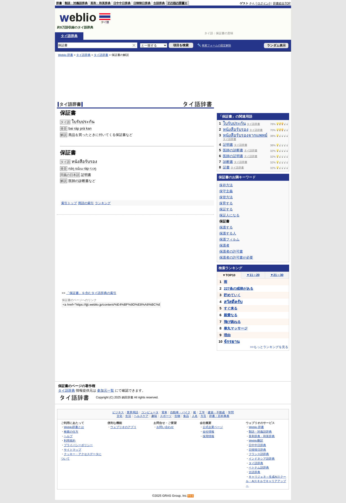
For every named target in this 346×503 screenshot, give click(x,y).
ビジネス (118, 412)
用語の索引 (86, 203)
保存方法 (226, 185)
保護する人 (227, 233)
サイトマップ (72, 449)
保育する (226, 203)
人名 (195, 416)
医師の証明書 (233, 156)
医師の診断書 (78, 181)
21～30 (277, 275)
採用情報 (208, 436)
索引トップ (69, 203)
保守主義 (226, 191)
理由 (227, 335)
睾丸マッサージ (235, 328)
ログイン (263, 3)
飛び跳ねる (232, 322)
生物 (177, 416)
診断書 (228, 162)
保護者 (224, 245)
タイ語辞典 (69, 36)
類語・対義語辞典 (76, 3)
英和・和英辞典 (100, 3)
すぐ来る (230, 308)
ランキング (103, 203)
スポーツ (166, 416)
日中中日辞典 (122, 3)
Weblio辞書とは (74, 427)
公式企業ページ (213, 427)
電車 (164, 412)
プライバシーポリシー (78, 445)
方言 (203, 416)
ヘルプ (68, 436)
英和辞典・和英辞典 (262, 436)
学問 (231, 412)
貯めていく (232, 295)
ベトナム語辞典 (259, 467)
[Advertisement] (203, 20)
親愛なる (230, 315)
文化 (119, 416)
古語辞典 (159, 3)
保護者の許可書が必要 (236, 257)
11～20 (253, 275)
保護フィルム (229, 239)
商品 (71, 135)
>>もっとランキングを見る (269, 347)
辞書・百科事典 (219, 416)
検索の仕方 (71, 431)
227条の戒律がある (238, 288)
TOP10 (228, 275)
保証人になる (229, 215)
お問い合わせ (165, 427)
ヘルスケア (141, 416)
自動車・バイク (180, 412)
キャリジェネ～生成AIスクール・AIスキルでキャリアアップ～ (266, 481)
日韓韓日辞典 (142, 3)
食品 (186, 416)
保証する (226, 209)
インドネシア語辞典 (262, 458)
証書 (226, 167)
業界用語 (132, 412)
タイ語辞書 (101, 55)
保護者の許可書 (231, 251)
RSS (191, 496)
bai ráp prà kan (80, 128)
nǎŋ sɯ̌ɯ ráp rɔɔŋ (82, 168)
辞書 (59, 3)
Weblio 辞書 (65, 55)
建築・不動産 (216, 412)
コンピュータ (150, 412)
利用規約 (69, 440)
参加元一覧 (105, 390)
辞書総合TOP (282, 3)
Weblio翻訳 (256, 440)
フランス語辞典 (259, 454)
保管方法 (226, 197)
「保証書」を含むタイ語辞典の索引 (91, 293)
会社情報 (208, 431)
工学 (202, 412)
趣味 (154, 416)
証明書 (86, 175)
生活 (128, 416)
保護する (226, 227)
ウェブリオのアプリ (123, 427)
